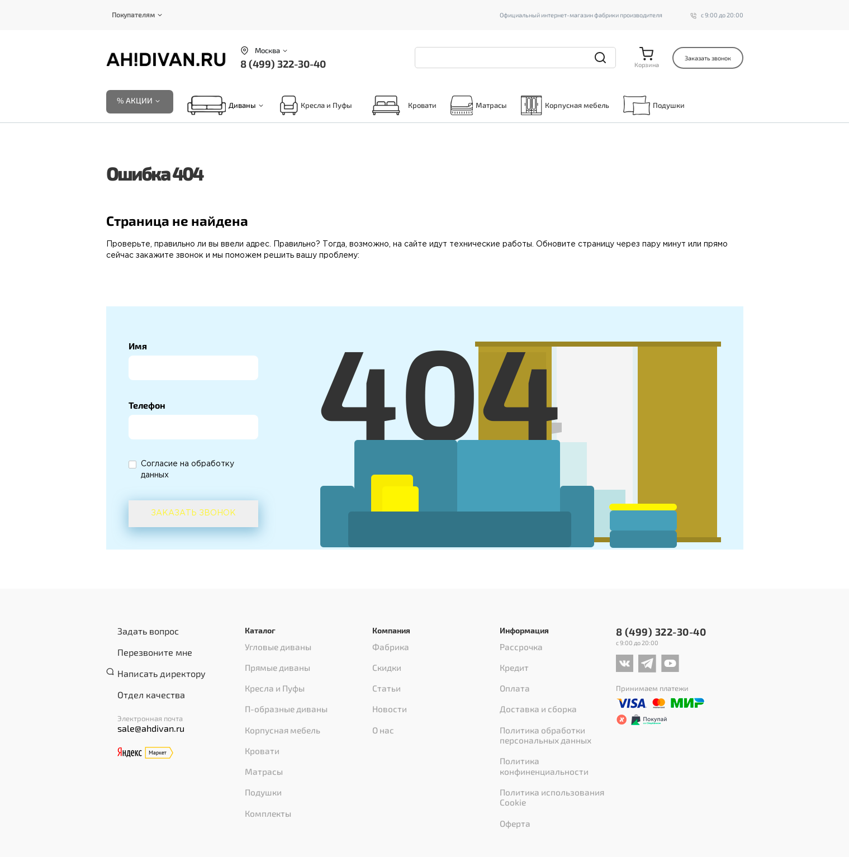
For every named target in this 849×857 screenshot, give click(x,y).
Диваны (242, 107)
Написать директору (152, 661)
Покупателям (133, 14)
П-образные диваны (280, 692)
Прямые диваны (273, 663)
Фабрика (388, 648)
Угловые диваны (273, 648)
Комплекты (264, 764)
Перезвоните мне (147, 646)
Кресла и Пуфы (316, 107)
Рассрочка (517, 648)
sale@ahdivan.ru (144, 707)
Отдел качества (143, 675)
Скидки (384, 663)
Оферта (512, 759)
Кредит (512, 663)
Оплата (512, 677)
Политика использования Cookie (555, 744)
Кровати (401, 107)
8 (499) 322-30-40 (283, 64)
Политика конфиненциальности (554, 730)
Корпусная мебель (565, 107)
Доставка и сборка (531, 692)
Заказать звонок (708, 57)
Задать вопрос (141, 632)
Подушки (654, 107)
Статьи (383, 677)
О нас (381, 706)
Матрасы (478, 107)
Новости (386, 692)
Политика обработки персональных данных (539, 711)
